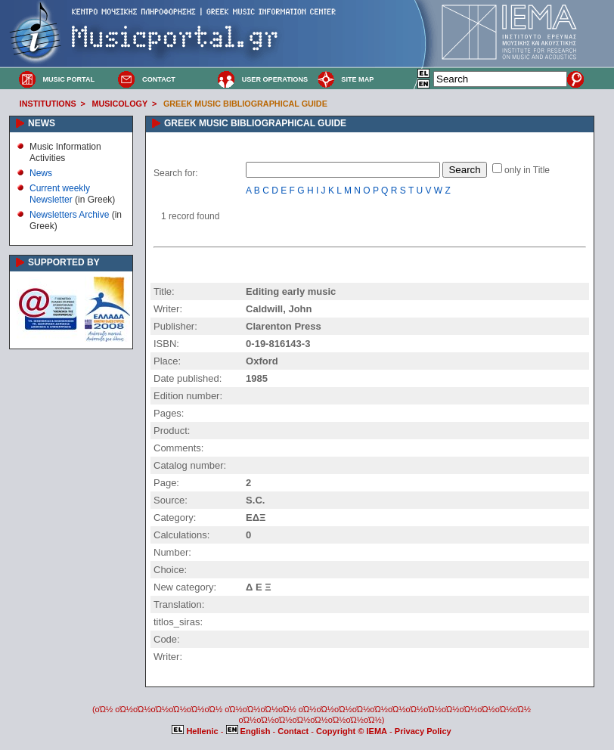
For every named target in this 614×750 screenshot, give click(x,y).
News (40, 173)
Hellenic (196, 731)
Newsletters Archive (69, 214)
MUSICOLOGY (119, 103)
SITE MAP (357, 79)
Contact (294, 731)
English (249, 731)
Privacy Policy (423, 731)
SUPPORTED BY (64, 262)
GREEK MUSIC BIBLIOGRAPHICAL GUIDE (245, 103)
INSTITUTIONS (48, 103)
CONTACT (158, 79)
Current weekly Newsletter (59, 193)
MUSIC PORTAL (68, 79)
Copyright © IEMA (351, 731)
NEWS (41, 123)
